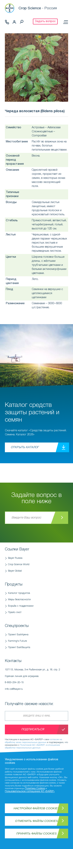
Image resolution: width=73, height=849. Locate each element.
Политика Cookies (35, 788)
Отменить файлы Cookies (36, 820)
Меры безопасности (19, 599)
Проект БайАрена (18, 635)
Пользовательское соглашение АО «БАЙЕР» (30, 791)
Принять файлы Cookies (36, 833)
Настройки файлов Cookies (37, 808)
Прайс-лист (14, 612)
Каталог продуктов (19, 593)
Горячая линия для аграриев (36, 680)
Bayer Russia (15, 558)
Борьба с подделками (20, 606)
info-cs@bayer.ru (14, 689)
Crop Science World (18, 564)
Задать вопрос (45, 21)
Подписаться (32, 729)
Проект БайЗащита (19, 647)
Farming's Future (17, 641)
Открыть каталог (25, 447)
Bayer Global (15, 571)
